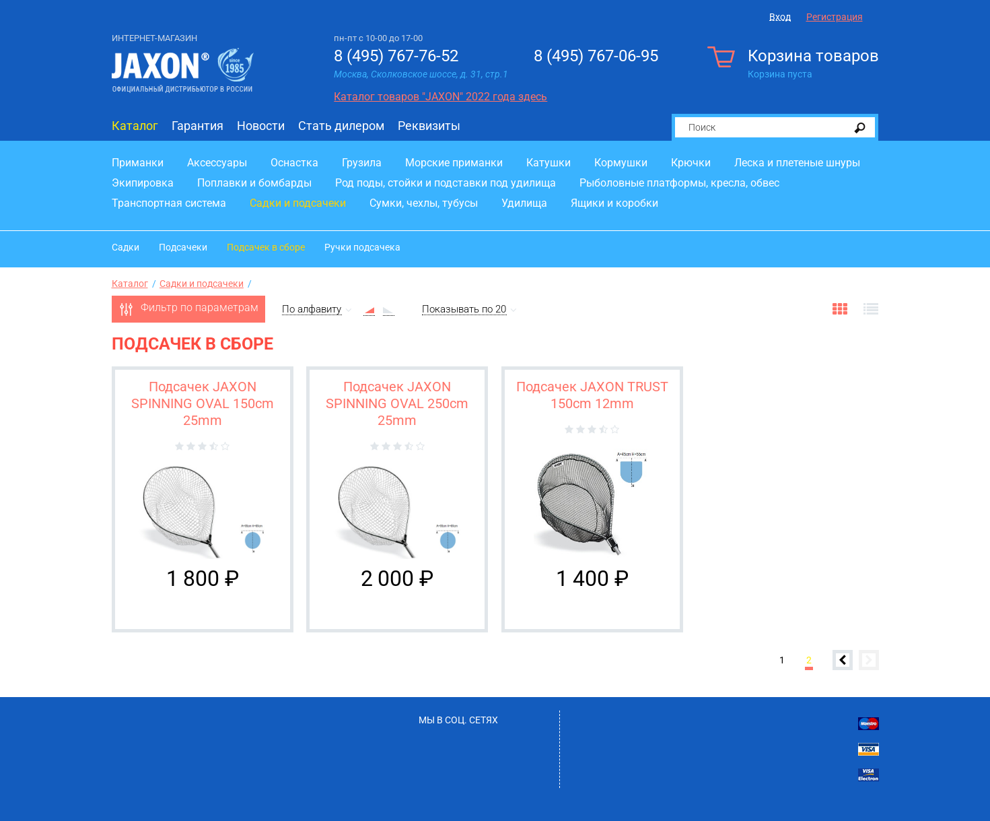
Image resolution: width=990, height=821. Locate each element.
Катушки (548, 162)
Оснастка (294, 162)
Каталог (135, 126)
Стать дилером (341, 126)
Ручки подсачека (362, 247)
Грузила (362, 162)
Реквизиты (429, 126)
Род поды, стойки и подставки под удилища (445, 182)
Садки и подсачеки (298, 203)
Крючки (691, 162)
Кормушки (620, 162)
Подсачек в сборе (266, 247)
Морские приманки (454, 162)
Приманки (138, 162)
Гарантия (197, 126)
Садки (125, 247)
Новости (261, 126)
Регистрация (834, 16)
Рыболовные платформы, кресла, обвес (679, 182)
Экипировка (143, 182)
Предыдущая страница (843, 660)
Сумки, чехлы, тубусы (423, 203)
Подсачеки (183, 247)
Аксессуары (217, 162)
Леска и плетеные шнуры (797, 162)
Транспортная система (169, 203)
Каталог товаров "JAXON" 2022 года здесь (440, 96)
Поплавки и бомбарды (254, 182)
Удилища (524, 203)
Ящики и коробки (614, 203)
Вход (780, 16)
